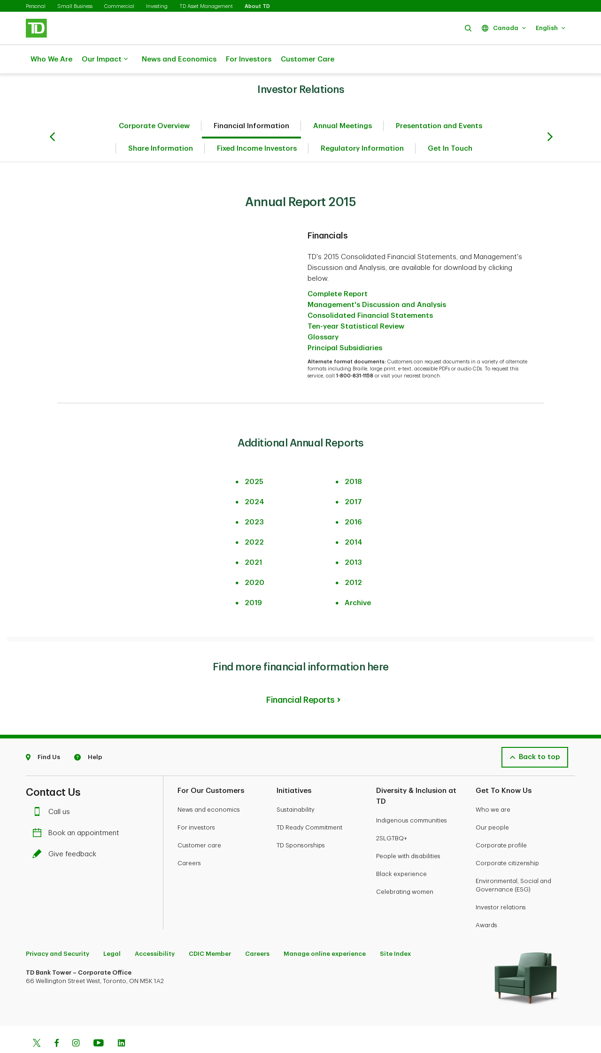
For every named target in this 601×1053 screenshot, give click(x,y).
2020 (254, 559)
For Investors (248, 59)
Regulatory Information (362, 125)
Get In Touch (450, 125)
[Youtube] (98, 1021)
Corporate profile (501, 822)
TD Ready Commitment (309, 804)
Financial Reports (300, 676)
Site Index (395, 930)
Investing (157, 6)
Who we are (493, 786)
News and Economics (179, 59)
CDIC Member (210, 930)
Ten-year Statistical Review (356, 303)
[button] (468, 28)
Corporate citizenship (507, 840)
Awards (486, 902)
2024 (254, 478)
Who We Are (51, 59)
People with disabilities (408, 833)
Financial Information (251, 102)
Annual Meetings (342, 102)
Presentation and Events (439, 102)
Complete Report (338, 270)
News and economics (208, 786)
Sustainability (296, 786)
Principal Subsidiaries (345, 324)
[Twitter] (36, 1021)
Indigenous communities (411, 797)
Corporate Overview (154, 102)
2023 (254, 498)
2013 (353, 539)
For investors (196, 804)
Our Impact (105, 59)
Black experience (401, 850)
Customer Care (307, 59)
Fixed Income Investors (257, 125)
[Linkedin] (121, 1021)
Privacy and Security (57, 930)
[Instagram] (75, 1021)
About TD (257, 6)
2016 (353, 498)
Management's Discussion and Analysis (377, 281)
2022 (254, 519)
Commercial (119, 6)
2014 (353, 519)
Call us (53, 788)
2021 (253, 539)
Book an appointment (78, 809)
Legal (112, 930)
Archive (358, 579)
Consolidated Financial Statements (370, 292)
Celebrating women (404, 868)
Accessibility (155, 930)
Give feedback (66, 830)
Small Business (74, 6)
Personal (36, 6)
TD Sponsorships (301, 822)
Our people (492, 804)
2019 (253, 579)
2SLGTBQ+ (391, 815)
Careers (189, 840)
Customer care (199, 822)
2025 (254, 458)
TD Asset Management (206, 6)
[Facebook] (56, 1021)
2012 (353, 559)
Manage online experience (325, 930)
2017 (353, 478)
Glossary (323, 313)
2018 (353, 458)
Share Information (160, 125)
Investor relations (501, 884)
